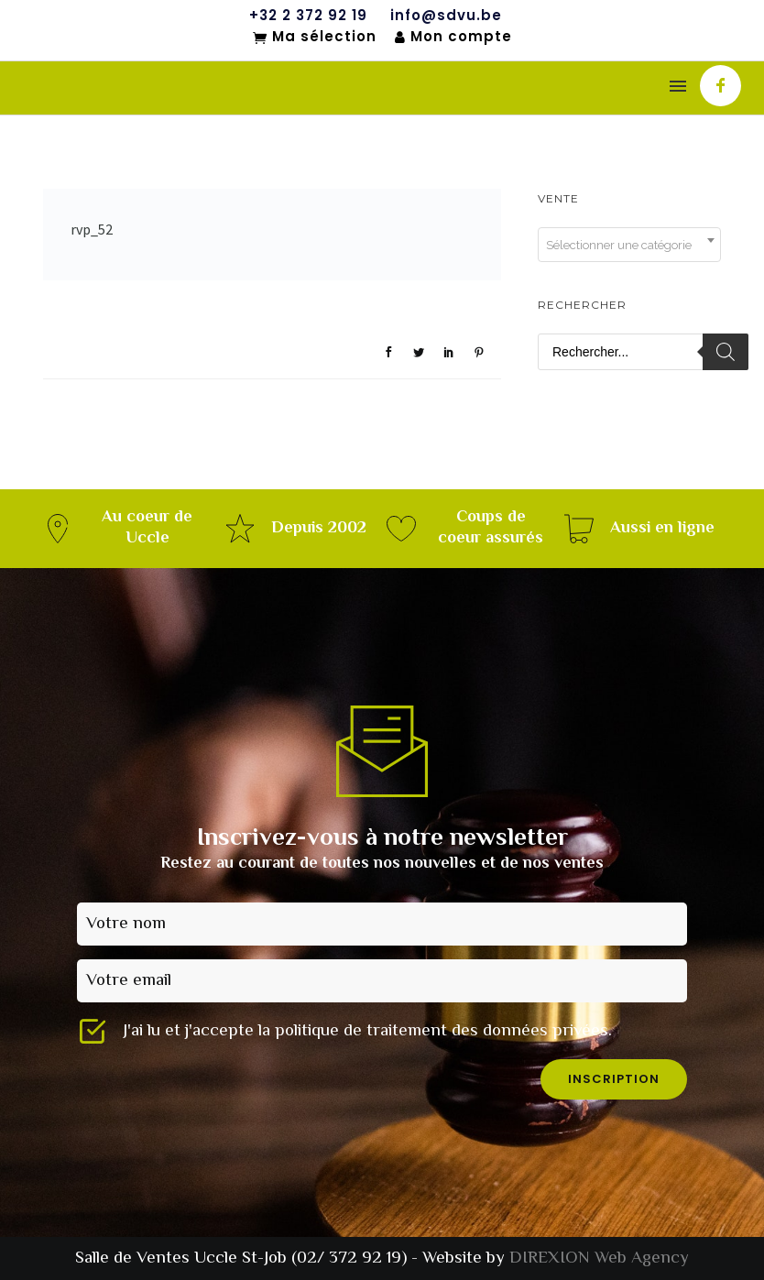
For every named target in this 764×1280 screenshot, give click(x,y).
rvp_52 (92, 229)
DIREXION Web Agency (599, 1258)
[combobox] (629, 244)
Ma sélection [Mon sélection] (315, 37)
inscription (614, 1079)
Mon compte (453, 37)
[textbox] (629, 245)
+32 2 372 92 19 (308, 15)
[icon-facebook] (720, 85)
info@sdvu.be (446, 15)
